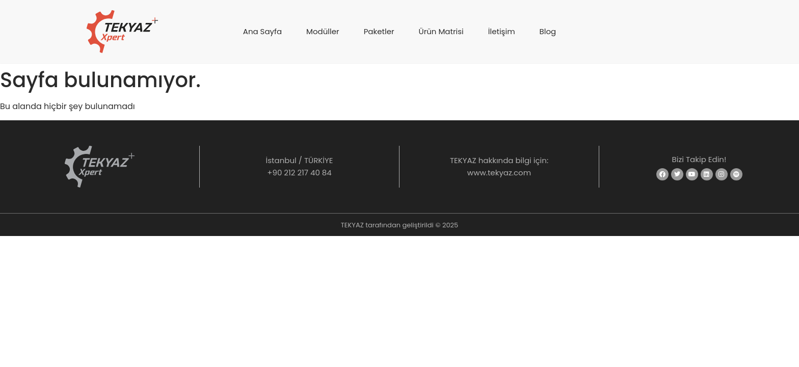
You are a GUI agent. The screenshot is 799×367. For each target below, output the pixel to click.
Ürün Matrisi (441, 31)
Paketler (379, 31)
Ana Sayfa (262, 31)
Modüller (322, 31)
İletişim (501, 31)
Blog (548, 31)
